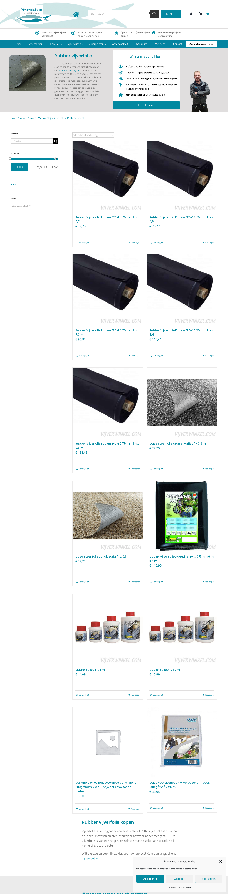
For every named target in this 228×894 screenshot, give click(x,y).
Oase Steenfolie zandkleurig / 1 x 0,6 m (102, 556)
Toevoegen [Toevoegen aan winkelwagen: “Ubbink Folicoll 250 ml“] (209, 695)
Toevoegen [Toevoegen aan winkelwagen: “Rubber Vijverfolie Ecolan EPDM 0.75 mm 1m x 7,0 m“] (135, 355)
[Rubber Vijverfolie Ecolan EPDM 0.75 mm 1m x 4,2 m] (108, 176)
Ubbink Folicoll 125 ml (90, 670)
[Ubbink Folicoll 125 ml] (108, 629)
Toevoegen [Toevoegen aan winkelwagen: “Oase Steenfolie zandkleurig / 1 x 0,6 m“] (135, 581)
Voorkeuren (209, 878)
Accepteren (150, 878)
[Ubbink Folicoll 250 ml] (182, 629)
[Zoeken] (154, 14)
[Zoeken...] (32, 141)
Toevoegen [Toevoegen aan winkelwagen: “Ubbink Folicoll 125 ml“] (135, 695)
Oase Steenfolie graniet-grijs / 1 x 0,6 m (177, 443)
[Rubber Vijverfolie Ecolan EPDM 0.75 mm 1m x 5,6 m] (182, 176)
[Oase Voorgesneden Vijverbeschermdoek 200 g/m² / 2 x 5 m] (182, 742)
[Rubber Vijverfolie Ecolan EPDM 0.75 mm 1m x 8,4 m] (182, 289)
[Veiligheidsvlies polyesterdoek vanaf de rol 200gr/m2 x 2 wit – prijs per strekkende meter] (108, 742)
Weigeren (179, 878)
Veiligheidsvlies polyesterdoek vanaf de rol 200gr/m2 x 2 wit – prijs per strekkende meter (106, 787)
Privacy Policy (185, 887)
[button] (220, 861)
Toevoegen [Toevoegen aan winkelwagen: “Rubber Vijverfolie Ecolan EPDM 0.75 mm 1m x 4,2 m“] (135, 242)
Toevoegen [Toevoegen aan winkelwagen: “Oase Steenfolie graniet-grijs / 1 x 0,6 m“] (209, 468)
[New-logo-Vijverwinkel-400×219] (33, 6)
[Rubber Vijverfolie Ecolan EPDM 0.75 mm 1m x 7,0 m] (108, 289)
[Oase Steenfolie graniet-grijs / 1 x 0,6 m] (182, 403)
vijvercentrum (91, 858)
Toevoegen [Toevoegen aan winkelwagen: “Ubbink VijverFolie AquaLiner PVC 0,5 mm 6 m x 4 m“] (209, 581)
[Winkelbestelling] (93, 135)
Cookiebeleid (171, 887)
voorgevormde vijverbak (71, 70)
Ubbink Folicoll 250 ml (164, 670)
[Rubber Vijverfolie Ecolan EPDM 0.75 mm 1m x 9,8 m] (108, 403)
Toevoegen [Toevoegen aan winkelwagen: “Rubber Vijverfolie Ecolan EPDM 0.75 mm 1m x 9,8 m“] (135, 468)
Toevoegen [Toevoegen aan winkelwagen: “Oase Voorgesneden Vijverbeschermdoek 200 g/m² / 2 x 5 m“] (209, 808)
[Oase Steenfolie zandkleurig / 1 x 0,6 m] (108, 516)
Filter (19, 166)
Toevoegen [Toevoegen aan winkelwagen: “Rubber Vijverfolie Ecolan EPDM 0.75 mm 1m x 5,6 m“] (209, 242)
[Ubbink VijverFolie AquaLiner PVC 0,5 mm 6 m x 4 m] (182, 516)
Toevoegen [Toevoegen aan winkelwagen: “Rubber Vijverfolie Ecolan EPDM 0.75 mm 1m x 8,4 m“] (209, 355)
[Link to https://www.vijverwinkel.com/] (76, 14)
